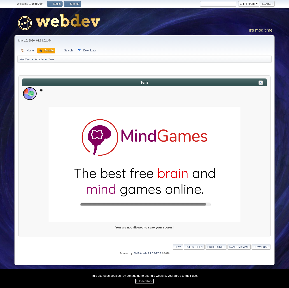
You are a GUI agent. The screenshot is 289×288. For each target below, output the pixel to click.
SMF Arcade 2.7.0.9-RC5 (147, 253)
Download (261, 247)
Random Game (239, 247)
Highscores (215, 247)
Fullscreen (194, 247)
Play (178, 247)
